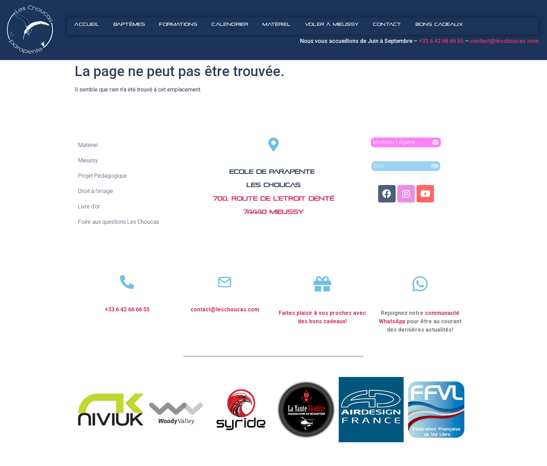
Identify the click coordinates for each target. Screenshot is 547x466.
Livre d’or (89, 206)
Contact (387, 24)
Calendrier (229, 24)
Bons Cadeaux (439, 24)
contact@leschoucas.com (505, 41)
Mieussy (88, 160)
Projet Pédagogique (102, 175)
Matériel (276, 24)
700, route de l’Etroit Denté (273, 198)
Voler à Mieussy (332, 24)
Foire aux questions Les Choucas (118, 222)
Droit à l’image (95, 191)
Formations (178, 24)
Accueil (86, 24)
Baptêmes (129, 24)
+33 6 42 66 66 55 (127, 309)
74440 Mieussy (273, 212)
